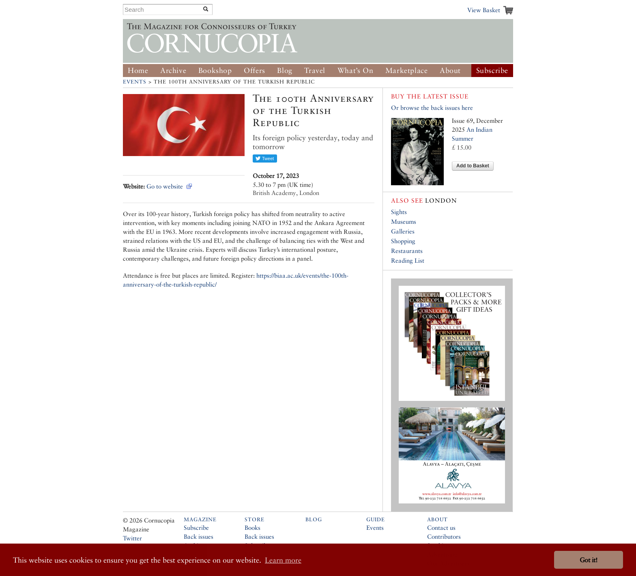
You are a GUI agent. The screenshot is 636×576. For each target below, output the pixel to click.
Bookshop (215, 70)
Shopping (403, 241)
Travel (314, 70)
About (450, 70)
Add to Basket (472, 166)
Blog (284, 70)
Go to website (164, 186)
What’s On (355, 70)
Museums (403, 221)
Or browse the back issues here (432, 107)
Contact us (441, 527)
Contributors (444, 536)
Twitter (132, 538)
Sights (399, 211)
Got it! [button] (588, 560)
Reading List (407, 260)
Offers (254, 70)
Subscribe (492, 70)
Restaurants (407, 250)
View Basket (483, 9)
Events (134, 82)
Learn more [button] (283, 560)
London (424, 200)
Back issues (198, 536)
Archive (173, 70)
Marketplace (406, 70)
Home (138, 70)
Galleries (403, 231)
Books (252, 527)
